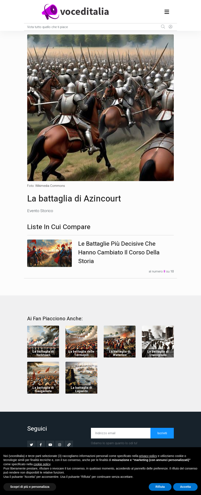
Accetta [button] (185, 486)
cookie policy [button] (42, 464)
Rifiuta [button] (160, 486)
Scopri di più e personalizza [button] (29, 486)
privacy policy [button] (148, 456)
